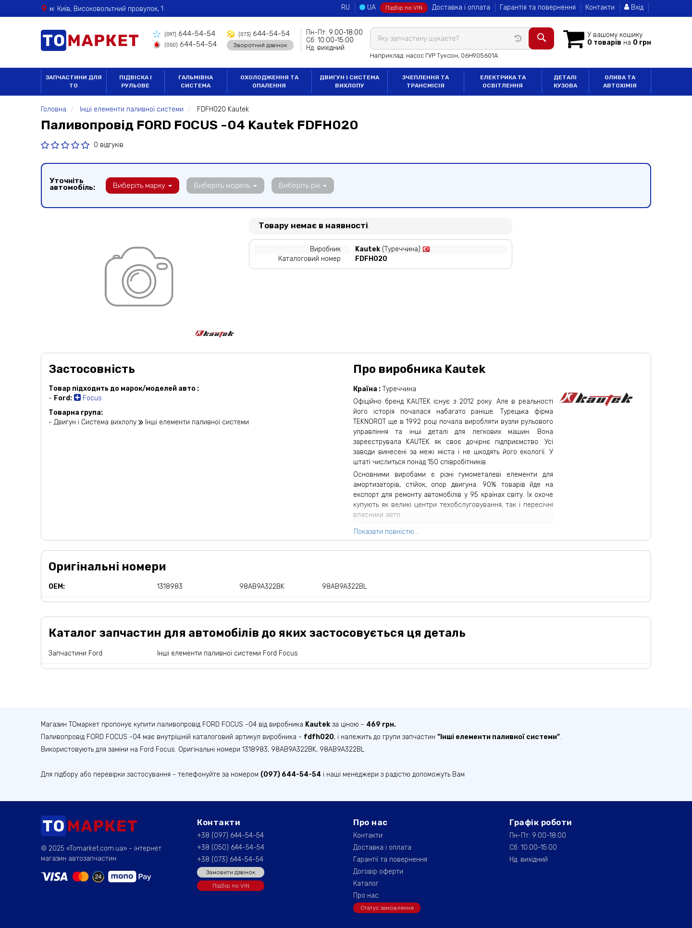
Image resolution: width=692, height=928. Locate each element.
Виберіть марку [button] (141, 185)
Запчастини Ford (75, 653)
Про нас (366, 895)
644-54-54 (181, 34)
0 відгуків (109, 145)
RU (345, 7)
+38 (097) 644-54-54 (230, 835)
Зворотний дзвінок (250, 44)
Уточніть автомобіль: (72, 184)
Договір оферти (378, 871)
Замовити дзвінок (230, 872)
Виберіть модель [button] (220, 185)
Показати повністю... (386, 532)
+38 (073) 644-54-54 (230, 859)
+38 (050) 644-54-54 (230, 847)
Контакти (600, 7)
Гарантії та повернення (390, 859)
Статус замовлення (387, 907)
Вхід (633, 7)
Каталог (366, 883)
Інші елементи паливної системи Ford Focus (227, 653)
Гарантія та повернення (538, 7)
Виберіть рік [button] (295, 185)
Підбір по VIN (403, 7)
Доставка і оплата (461, 7)
